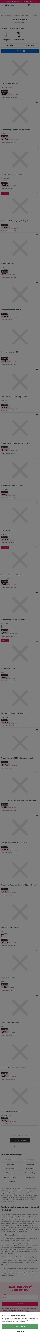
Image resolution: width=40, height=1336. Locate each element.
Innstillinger (20, 1331)
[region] (20, 1324)
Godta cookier (20, 1326)
